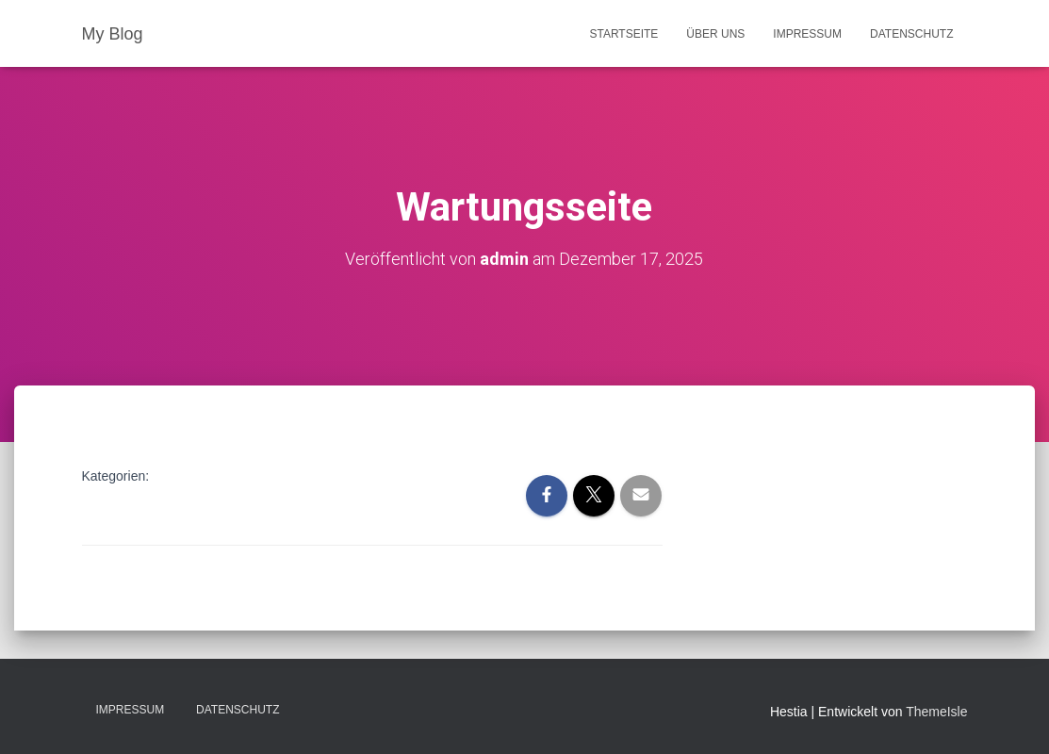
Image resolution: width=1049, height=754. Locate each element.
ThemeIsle (936, 711)
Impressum (807, 34)
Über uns (715, 34)
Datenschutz (911, 34)
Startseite (623, 34)
